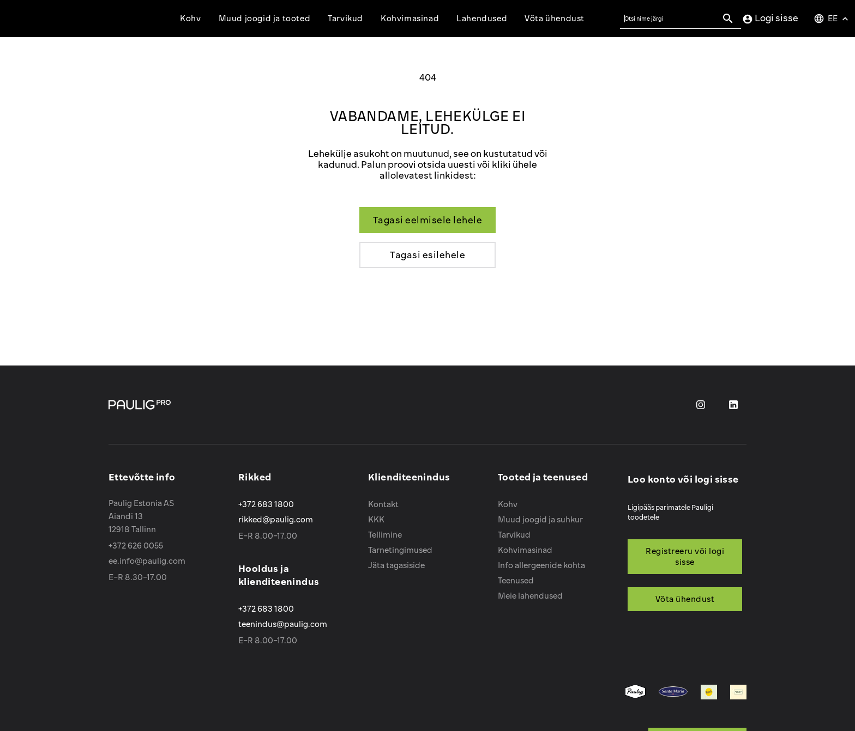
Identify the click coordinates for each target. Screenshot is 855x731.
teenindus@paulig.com (282, 624)
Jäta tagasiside (396, 565)
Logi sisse (770, 19)
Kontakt (383, 504)
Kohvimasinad (525, 550)
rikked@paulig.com (275, 519)
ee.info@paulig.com (147, 561)
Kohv (507, 504)
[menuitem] (635, 693)
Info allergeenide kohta (541, 565)
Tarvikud (514, 534)
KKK (376, 519)
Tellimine (385, 534)
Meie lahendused (530, 595)
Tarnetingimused (400, 550)
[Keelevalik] (832, 18)
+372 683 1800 (266, 504)
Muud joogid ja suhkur (540, 519)
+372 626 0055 (136, 545)
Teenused (516, 580)
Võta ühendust (555, 18)
